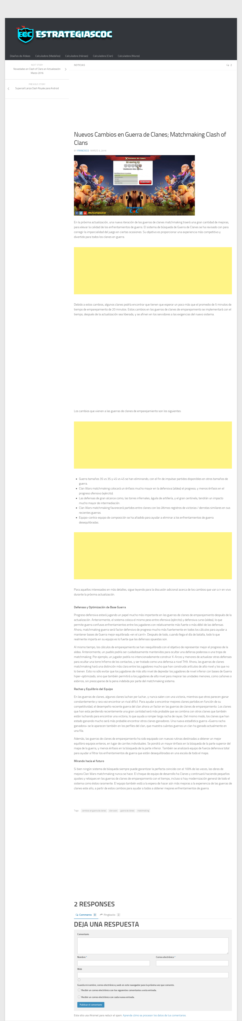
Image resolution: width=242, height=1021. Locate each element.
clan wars (113, 810)
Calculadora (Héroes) (76, 56)
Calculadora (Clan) (102, 56)
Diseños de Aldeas (20, 56)
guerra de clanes (127, 810)
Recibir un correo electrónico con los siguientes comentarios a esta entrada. (118, 990)
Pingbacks (110, 914)
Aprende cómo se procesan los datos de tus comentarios (154, 1015)
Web (79, 969)
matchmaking (143, 810)
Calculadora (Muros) (128, 56)
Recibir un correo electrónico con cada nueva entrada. (107, 997)
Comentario (83, 934)
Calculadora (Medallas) (47, 56)
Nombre (82, 957)
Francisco (83, 150)
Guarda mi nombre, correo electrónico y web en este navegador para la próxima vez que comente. (125, 985)
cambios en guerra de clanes (94, 810)
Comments (86, 914)
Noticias (79, 65)
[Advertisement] (121, 8)
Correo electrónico (165, 957)
